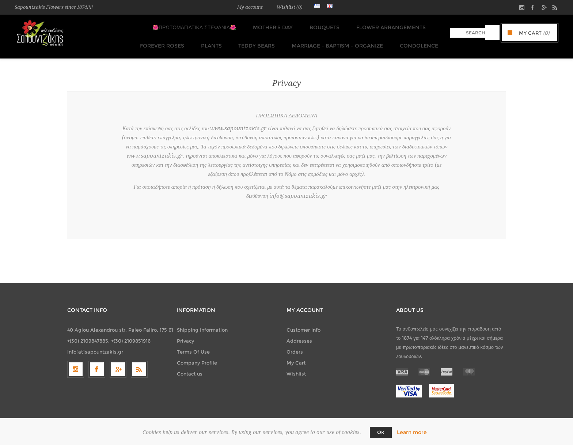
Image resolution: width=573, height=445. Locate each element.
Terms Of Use (193, 344)
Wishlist (296, 366)
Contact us (189, 366)
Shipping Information (202, 322)
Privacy (185, 333)
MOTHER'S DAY (271, 26)
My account (250, 7)
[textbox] (467, 33)
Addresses (299, 333)
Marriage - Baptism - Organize (333, 40)
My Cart (296, 355)
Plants (211, 40)
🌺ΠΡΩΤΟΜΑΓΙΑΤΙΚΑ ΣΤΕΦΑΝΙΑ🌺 (195, 26)
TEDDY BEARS (254, 40)
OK (380, 432)
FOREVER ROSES (164, 40)
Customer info (303, 322)
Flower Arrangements (385, 26)
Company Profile (197, 355)
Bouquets (321, 26)
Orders (294, 344)
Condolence (412, 40)
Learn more (412, 432)
